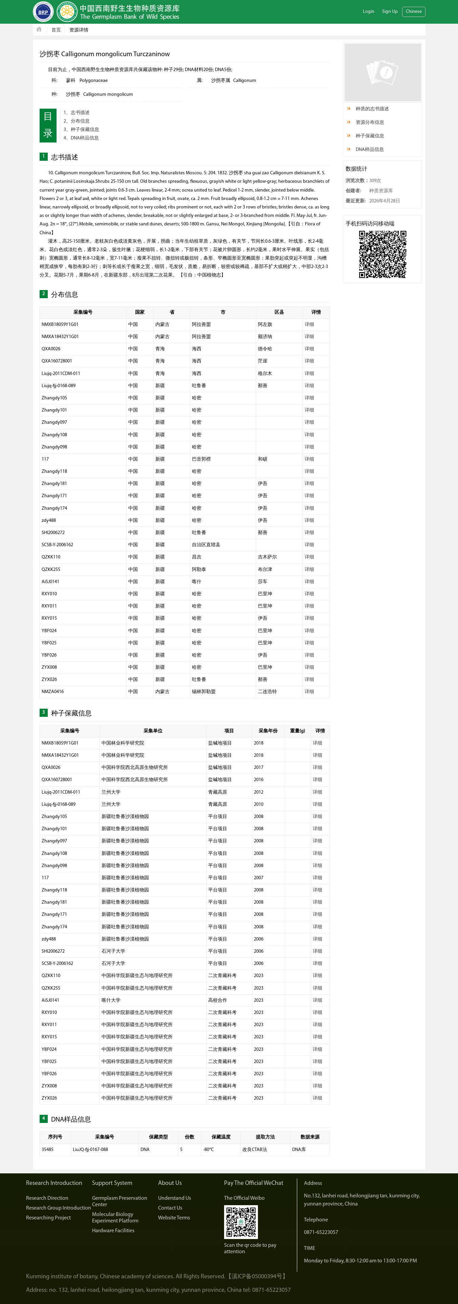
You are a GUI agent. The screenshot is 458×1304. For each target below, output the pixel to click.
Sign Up (390, 11)
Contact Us (170, 1208)
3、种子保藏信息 (81, 129)
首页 (56, 30)
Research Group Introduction (58, 1208)
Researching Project (48, 1218)
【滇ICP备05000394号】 (256, 1277)
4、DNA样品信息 (81, 138)
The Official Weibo (244, 1198)
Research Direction (47, 1198)
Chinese (414, 11)
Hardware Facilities (113, 1231)
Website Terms (174, 1218)
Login (368, 11)
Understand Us (174, 1198)
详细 (309, 324)
